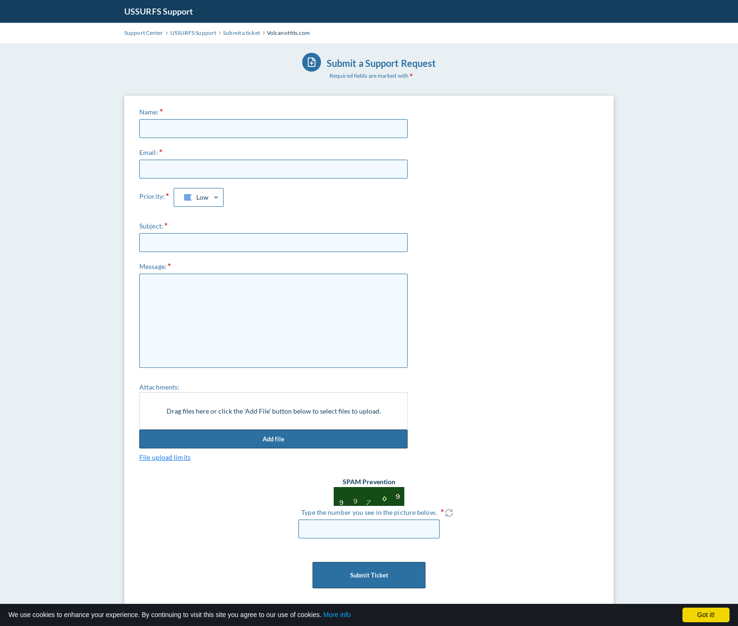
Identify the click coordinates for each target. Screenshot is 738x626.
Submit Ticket (369, 575)
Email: (148, 152)
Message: (153, 266)
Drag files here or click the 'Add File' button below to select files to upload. (274, 411)
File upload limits (165, 457)
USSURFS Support (158, 11)
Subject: (151, 226)
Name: (149, 112)
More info (337, 614)
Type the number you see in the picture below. (369, 512)
